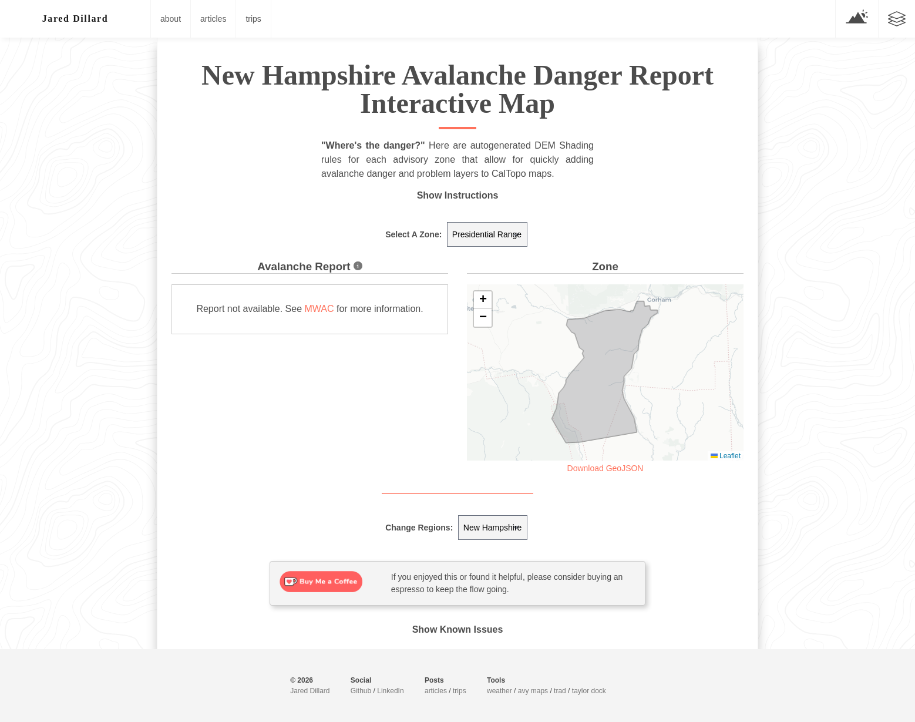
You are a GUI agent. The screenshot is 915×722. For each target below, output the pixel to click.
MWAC (319, 309)
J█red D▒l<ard (75, 18)
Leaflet (726, 456)
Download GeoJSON (605, 468)
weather (499, 691)
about (170, 18)
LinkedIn (390, 691)
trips (253, 18)
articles (213, 18)
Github (361, 691)
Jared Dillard (309, 691)
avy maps (533, 691)
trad (560, 691)
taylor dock (589, 691)
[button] (483, 300)
